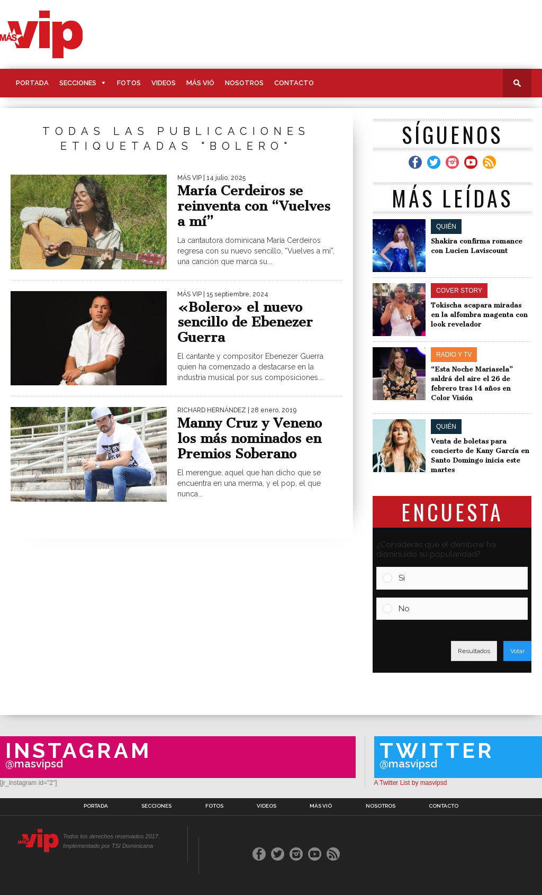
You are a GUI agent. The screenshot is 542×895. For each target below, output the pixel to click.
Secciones (77, 83)
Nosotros (244, 83)
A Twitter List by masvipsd (410, 782)
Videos (163, 83)
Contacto (294, 83)
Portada (32, 83)
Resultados (474, 651)
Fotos (129, 83)
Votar (517, 651)
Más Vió (200, 83)
